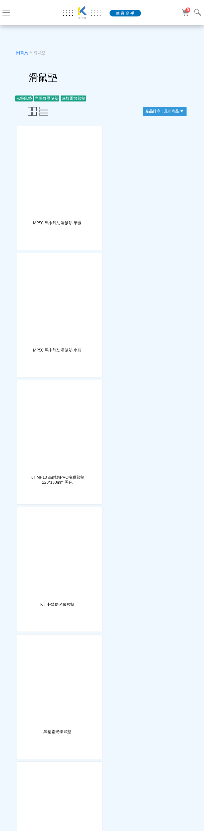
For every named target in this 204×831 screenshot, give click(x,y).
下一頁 (116, 778)
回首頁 (22, 53)
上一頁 (87, 778)
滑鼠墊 (39, 53)
